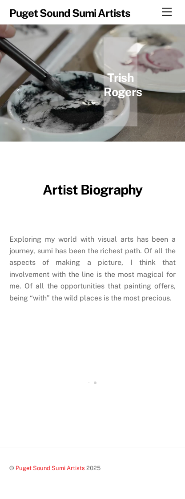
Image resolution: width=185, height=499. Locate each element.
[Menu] (167, 12)
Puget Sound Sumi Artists (50, 468)
